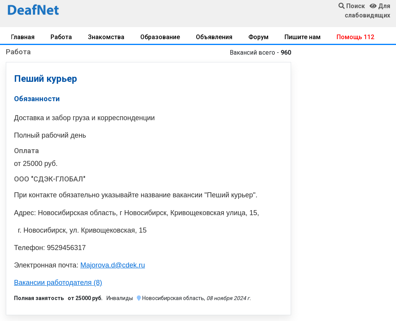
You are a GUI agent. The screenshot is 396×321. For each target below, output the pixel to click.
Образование (160, 37)
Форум (258, 37)
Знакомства (106, 37)
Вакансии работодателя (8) (58, 282)
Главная (23, 37)
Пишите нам (302, 37)
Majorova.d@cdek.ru (112, 265)
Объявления (214, 37)
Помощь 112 (355, 37)
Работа (61, 37)
